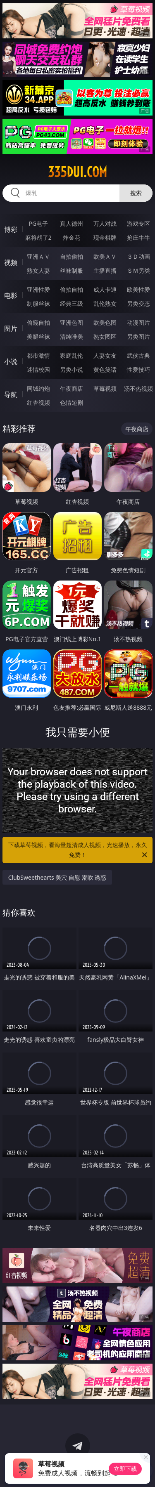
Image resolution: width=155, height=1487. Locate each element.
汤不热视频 (138, 388)
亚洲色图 (71, 322)
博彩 (10, 229)
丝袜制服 (71, 270)
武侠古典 (138, 355)
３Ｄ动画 (138, 256)
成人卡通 (105, 289)
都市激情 (38, 355)
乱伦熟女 (105, 303)
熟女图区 (105, 336)
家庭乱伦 (71, 355)
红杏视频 (38, 402)
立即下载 (125, 1469)
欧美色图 (105, 322)
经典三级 (71, 303)
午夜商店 (71, 388)
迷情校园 (38, 369)
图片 (10, 328)
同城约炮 (38, 388)
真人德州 (71, 223)
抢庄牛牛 (138, 237)
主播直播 (105, 270)
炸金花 (71, 237)
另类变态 (138, 303)
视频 (10, 262)
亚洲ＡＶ (38, 256)
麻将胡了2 (38, 237)
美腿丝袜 (38, 336)
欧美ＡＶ (105, 256)
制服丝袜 (38, 303)
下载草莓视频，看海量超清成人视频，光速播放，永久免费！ (78, 850)
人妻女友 (105, 355)
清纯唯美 (71, 336)
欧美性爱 (138, 289)
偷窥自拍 (38, 322)
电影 (10, 295)
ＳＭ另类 (138, 270)
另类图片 (138, 336)
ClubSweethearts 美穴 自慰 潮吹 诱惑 (57, 877)
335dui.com (77, 172)
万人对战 (105, 223)
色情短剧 (71, 402)
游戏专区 (138, 223)
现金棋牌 (105, 237)
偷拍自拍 (71, 289)
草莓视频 (105, 388)
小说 (10, 361)
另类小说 (71, 369)
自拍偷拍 (71, 256)
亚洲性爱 (38, 289)
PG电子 (38, 223)
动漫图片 (138, 322)
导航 (10, 394)
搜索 (136, 193)
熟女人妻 (38, 270)
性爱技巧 (138, 369)
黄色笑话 (105, 369)
